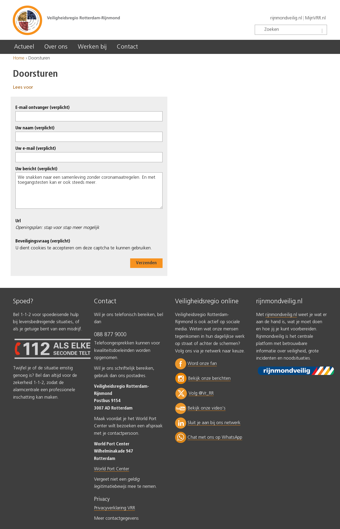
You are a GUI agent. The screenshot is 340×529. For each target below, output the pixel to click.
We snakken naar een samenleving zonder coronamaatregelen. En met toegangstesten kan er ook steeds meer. (89, 190)
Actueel (24, 47)
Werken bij (92, 47)
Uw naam (34, 128)
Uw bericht (36, 169)
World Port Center (111, 469)
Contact (127, 47)
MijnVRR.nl (315, 18)
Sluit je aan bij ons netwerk (214, 423)
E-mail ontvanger (42, 107)
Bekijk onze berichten (209, 378)
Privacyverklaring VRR (114, 508)
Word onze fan (202, 363)
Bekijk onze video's (207, 408)
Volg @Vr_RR (201, 393)
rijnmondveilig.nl (286, 18)
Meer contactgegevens (116, 518)
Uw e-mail (35, 148)
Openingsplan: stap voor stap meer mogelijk (57, 227)
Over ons (55, 47)
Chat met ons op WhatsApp (215, 437)
